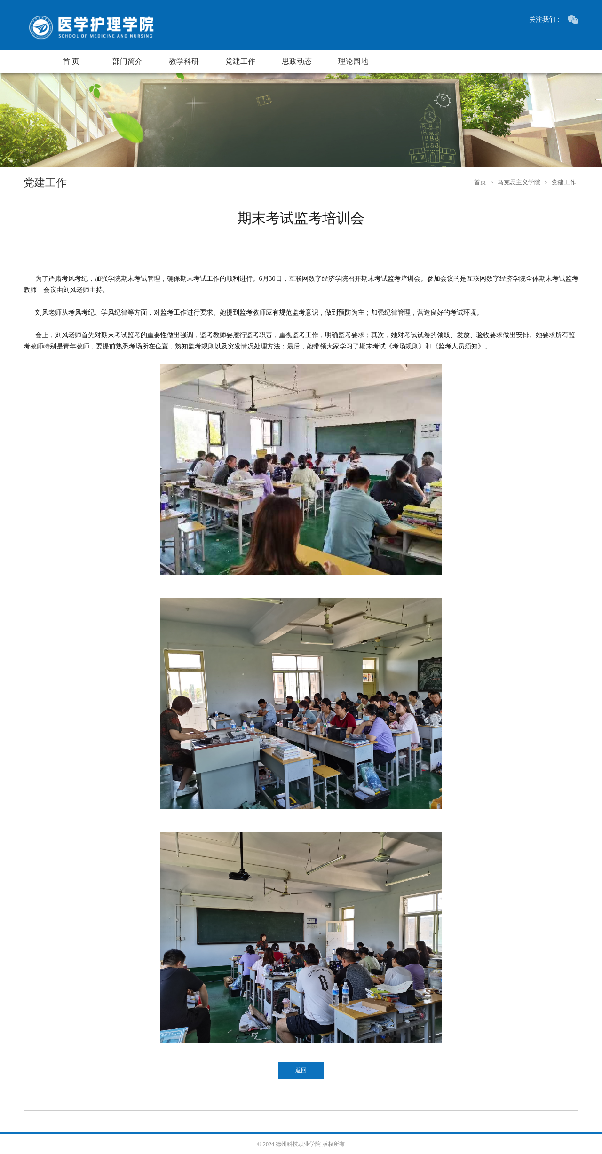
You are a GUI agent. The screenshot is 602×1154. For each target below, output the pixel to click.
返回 (301, 1070)
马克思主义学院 (519, 182)
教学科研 (184, 61)
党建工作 (240, 61)
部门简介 (127, 61)
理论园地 (353, 61)
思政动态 (297, 61)
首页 (480, 182)
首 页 (71, 61)
